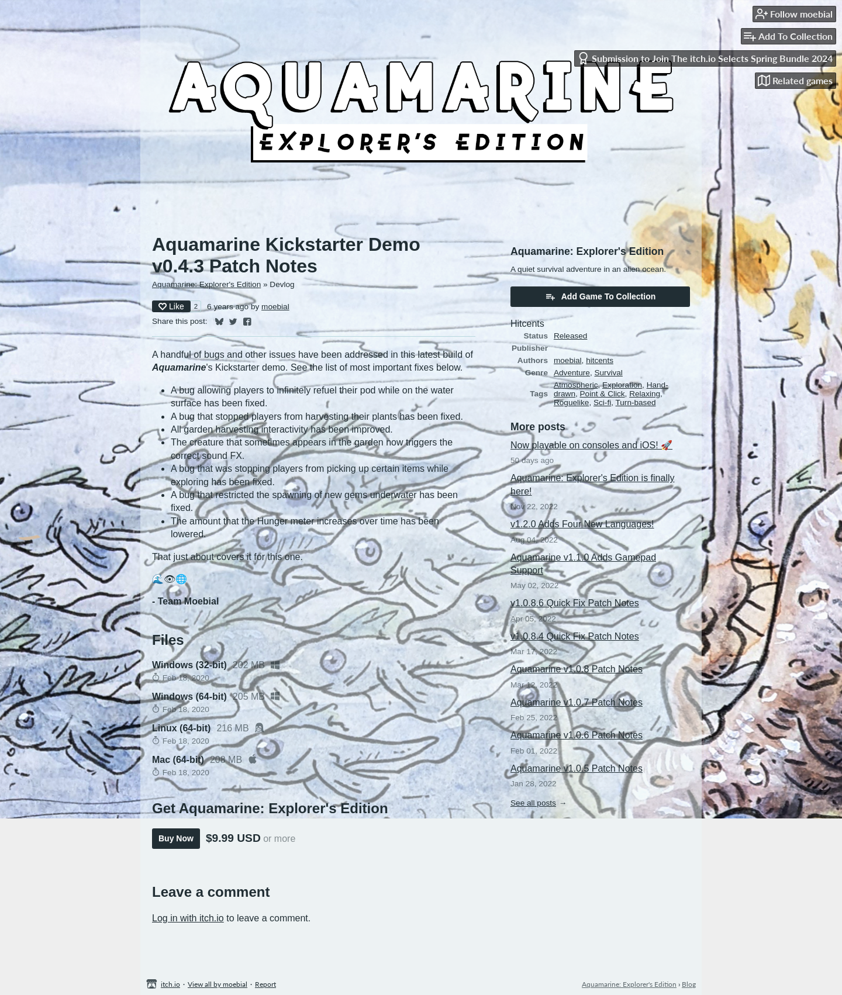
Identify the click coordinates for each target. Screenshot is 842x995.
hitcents (599, 360)
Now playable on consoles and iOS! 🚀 (591, 445)
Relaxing (644, 393)
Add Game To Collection (600, 296)
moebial (275, 306)
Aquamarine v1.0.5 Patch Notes (576, 768)
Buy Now (176, 838)
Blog (689, 984)
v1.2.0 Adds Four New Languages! (582, 524)
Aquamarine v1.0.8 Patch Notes (576, 669)
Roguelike (571, 402)
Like (171, 306)
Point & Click (602, 393)
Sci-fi (602, 402)
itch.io (170, 984)
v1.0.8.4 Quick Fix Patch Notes (574, 636)
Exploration (622, 385)
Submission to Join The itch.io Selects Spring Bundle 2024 (705, 58)
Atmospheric (576, 385)
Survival (608, 372)
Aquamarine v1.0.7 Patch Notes (576, 702)
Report (265, 984)
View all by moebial (217, 984)
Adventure (572, 372)
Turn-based (636, 402)
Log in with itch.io (188, 918)
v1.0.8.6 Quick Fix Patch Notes (574, 603)
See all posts (533, 803)
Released (570, 335)
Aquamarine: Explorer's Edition (206, 284)
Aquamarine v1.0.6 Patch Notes (576, 735)
